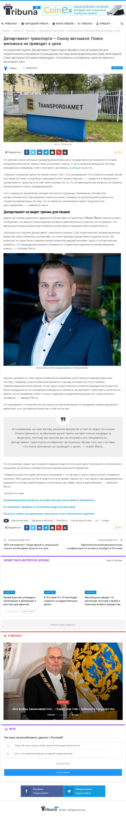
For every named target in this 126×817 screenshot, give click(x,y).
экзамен (105, 521)
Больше (101, 23)
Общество (117, 68)
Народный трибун (34, 23)
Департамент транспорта (42, 521)
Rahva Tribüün (63, 23)
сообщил (75, 167)
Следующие (28, 611)
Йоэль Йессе (62, 521)
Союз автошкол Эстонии (81, 521)
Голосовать (63, 772)
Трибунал (9, 23)
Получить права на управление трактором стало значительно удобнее (49, 513)
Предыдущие (12, 611)
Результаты (63, 763)
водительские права (19, 521)
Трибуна (85, 23)
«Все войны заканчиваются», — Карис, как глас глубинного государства (63, 709)
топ (96, 521)
